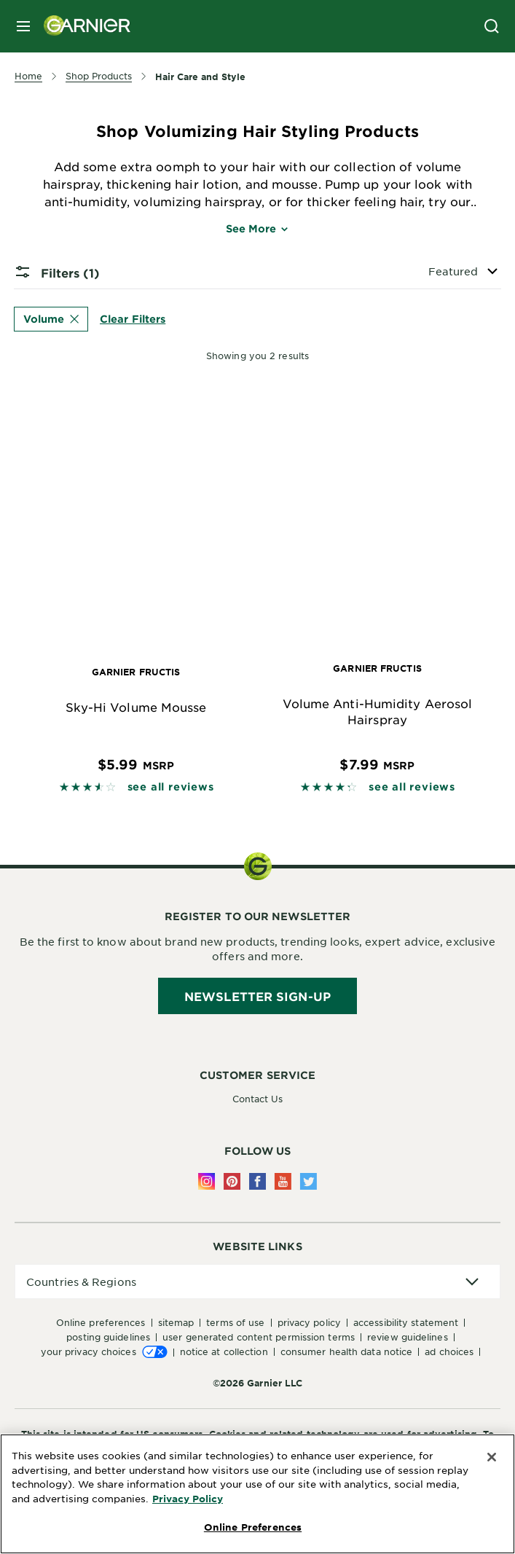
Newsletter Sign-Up (257, 996)
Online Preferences (101, 1322)
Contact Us (257, 1098)
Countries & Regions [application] (81, 1281)
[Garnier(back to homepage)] (81, 26)
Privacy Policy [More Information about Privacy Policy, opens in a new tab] (187, 1498)
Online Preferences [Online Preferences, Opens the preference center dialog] (253, 1527)
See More (258, 228)
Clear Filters (132, 319)
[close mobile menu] (23, 26)
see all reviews (170, 786)
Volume (51, 319)
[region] (257, 1494)
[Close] (492, 1457)
